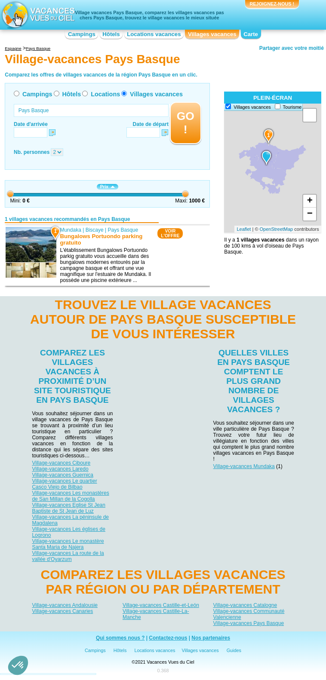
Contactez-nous (168, 638)
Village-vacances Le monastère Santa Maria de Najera (68, 544)
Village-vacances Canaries (62, 611)
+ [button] (310, 201)
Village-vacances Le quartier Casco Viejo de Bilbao (64, 484)
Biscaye (95, 230)
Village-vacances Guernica (62, 475)
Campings (81, 34)
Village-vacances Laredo (60, 469)
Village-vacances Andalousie (65, 605)
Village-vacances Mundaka (244, 466)
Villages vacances (212, 34)
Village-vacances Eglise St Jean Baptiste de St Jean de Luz (68, 508)
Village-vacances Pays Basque (248, 623)
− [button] (310, 214)
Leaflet (244, 229)
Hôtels (111, 34)
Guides (234, 650)
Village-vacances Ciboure (61, 463)
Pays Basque (123, 230)
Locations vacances (154, 34)
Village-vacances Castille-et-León (161, 605)
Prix (107, 186)
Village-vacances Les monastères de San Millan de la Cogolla (70, 496)
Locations (105, 94)
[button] (18, 665)
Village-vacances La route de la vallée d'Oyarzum (68, 556)
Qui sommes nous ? (120, 638)
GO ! (185, 123)
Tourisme (292, 107)
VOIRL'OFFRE (170, 233)
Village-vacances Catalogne (245, 605)
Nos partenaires (210, 638)
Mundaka (70, 230)
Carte (250, 34)
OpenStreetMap (276, 229)
